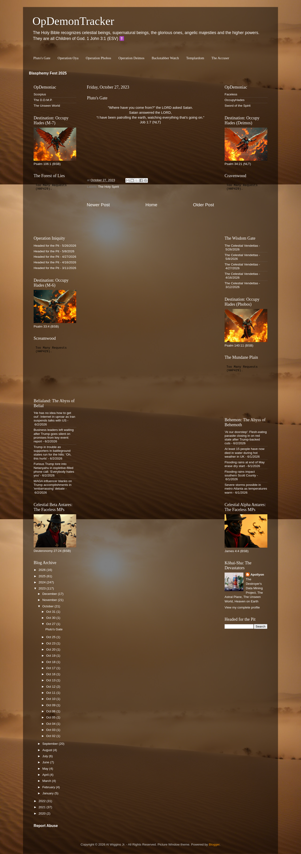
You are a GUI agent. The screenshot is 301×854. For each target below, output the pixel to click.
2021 (43, 807)
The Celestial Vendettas (241, 245)
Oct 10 (51, 699)
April (46, 774)
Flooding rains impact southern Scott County (240, 473)
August (47, 750)
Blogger (214, 844)
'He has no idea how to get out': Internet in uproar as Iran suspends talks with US (54, 416)
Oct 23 (51, 643)
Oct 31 (51, 611)
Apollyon (257, 574)
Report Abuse (46, 826)
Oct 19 (51, 655)
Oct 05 (51, 717)
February (49, 787)
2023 (43, 588)
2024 (43, 582)
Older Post (203, 204)
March (47, 781)
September (50, 743)
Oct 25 (51, 637)
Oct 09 (51, 705)
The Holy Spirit (108, 186)
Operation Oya (68, 58)
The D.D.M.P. (43, 100)
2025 (43, 576)
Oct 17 (51, 668)
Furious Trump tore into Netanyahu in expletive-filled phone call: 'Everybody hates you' (54, 469)
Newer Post (98, 204)
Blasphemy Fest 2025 (48, 73)
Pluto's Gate (41, 58)
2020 (43, 813)
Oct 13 (51, 680)
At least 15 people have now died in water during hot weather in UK (245, 452)
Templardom (195, 58)
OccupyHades (235, 100)
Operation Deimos (131, 58)
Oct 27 (51, 624)
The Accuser (220, 58)
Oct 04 (51, 723)
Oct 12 (51, 686)
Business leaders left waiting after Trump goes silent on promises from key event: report (54, 435)
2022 (43, 801)
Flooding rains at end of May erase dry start (245, 464)
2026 (43, 570)
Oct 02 (51, 736)
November (50, 600)
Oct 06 (51, 711)
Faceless (231, 94)
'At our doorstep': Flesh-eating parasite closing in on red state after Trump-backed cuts (246, 437)
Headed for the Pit (46, 245)
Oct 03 (51, 730)
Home (151, 204)
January (48, 793)
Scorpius (40, 94)
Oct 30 (51, 618)
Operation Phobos (98, 58)
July (45, 756)
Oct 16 (51, 674)
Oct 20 (51, 649)
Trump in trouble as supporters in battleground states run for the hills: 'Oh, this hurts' (52, 452)
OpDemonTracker (73, 21)
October (48, 606)
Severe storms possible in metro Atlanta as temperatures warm (246, 488)
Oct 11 (51, 692)
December (50, 594)
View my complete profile (242, 607)
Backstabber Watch (165, 58)
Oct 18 (51, 662)
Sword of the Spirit (237, 105)
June (46, 762)
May (45, 768)
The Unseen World (47, 105)
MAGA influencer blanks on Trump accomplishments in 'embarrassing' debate (53, 484)
